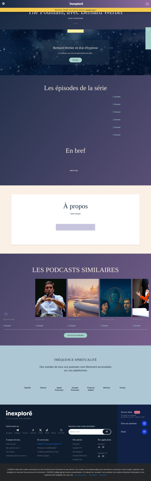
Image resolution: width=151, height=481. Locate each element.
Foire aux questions (134, 423)
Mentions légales (43, 456)
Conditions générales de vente (48, 452)
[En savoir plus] (80, 475)
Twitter (40, 431)
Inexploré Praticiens (80, 456)
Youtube (25, 433)
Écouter (75, 60)
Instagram (9, 433)
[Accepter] (93, 475)
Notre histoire (11, 444)
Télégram (17, 431)
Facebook (33, 431)
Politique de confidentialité (46, 448)
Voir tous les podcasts (75, 335)
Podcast (53, 433)
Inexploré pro (77, 459)
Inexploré (76, 444)
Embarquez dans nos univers (16, 456)
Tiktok (47, 431)
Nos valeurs (10, 452)
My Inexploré (77, 452)
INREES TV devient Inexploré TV (49, 444)
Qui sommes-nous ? (13, 448)
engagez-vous (90, 10)
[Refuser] (103, 475)
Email (134, 431)
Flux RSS (61, 431)
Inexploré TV (77, 448)
